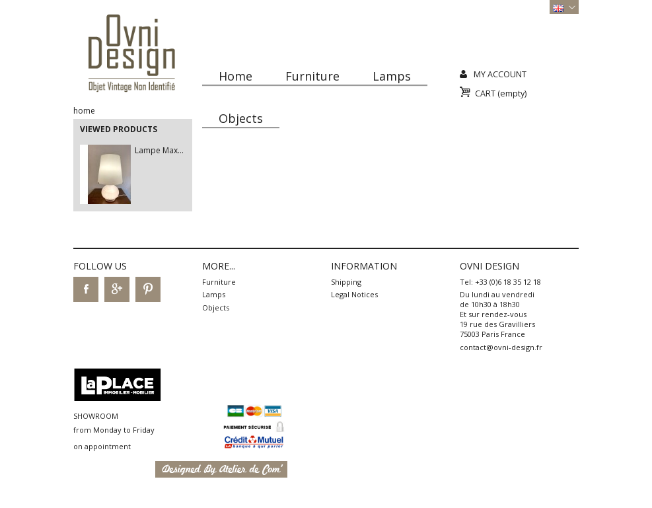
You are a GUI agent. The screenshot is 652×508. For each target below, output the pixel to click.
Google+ (116, 289)
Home (235, 76)
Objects (241, 118)
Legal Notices (354, 294)
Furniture (312, 76)
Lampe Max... (159, 150)
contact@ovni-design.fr (501, 347)
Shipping (346, 282)
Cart (500, 93)
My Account (500, 74)
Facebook (85, 289)
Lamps (392, 76)
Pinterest (148, 289)
